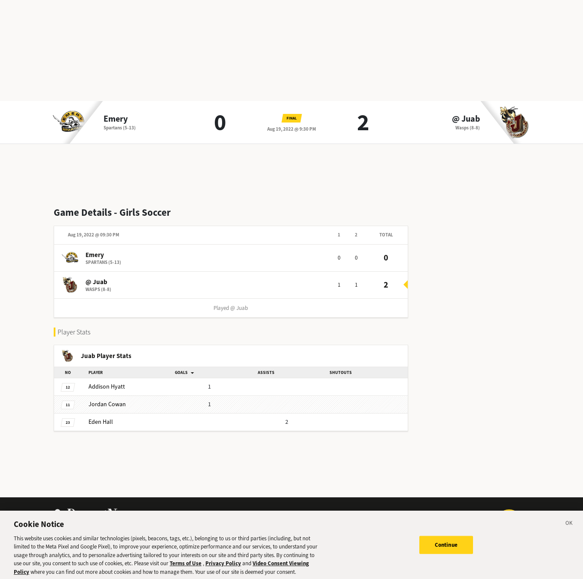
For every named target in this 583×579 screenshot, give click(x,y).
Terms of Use (185, 567)
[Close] (569, 527)
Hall (101, 422)
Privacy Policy (223, 567)
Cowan (107, 404)
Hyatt (107, 387)
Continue (446, 548)
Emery (116, 119)
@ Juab (466, 119)
